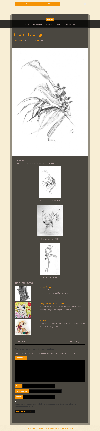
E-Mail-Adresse (22, 391)
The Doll (21, 342)
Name (18, 386)
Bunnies (43, 321)
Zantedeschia (70, 24)
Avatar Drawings (46, 287)
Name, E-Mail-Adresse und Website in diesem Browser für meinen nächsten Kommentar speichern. (45, 405)
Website (19, 397)
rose (53, 24)
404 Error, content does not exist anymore (27, 4)
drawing (39, 24)
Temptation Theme (42, 428)
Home (42, 4)
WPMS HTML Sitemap (52, 4)
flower (47, 24)
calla (33, 24)
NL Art (50, 11)
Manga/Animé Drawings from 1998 (54, 304)
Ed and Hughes (76, 342)
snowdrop (60, 24)
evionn (42, 40)
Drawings (50, 19)
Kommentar (21, 357)
